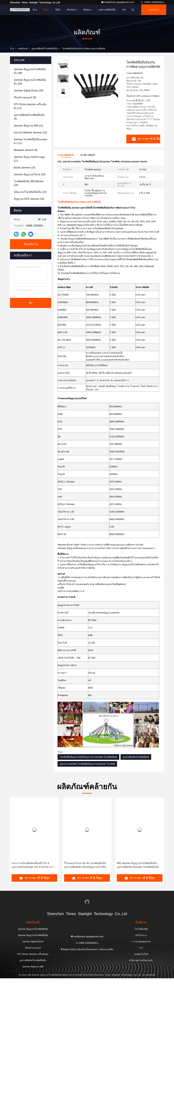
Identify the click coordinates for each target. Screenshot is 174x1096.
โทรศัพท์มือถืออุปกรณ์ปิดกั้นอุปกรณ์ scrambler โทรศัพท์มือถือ (88, 757)
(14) (24, 167)
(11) (30, 106)
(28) (30, 71)
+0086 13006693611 (152, 2)
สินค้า (46, 9)
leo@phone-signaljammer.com (117, 2)
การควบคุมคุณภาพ (141, 941)
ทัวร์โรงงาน (141, 935)
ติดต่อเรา (87, 9)
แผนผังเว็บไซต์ (141, 954)
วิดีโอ (57, 9)
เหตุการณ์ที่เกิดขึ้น (107, 9)
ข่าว (141, 948)
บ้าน (35, 9)
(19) (29, 174)
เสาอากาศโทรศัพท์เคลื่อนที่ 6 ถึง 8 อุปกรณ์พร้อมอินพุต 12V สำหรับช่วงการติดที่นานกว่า (33, 865)
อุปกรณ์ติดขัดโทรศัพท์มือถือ (44, 48)
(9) (25, 97)
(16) (29, 183)
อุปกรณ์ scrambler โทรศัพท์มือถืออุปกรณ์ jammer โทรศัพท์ (87, 764)
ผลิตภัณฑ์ (23, 48)
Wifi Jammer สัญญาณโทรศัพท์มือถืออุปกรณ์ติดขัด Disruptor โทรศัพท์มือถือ (138, 865)
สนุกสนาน (154, 9)
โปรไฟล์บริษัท (141, 929)
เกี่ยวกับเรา (72, 9)
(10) (30, 132)
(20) (28, 90)
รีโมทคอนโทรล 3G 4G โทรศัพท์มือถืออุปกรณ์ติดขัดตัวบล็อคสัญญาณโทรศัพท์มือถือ (86, 865)
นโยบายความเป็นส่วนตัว (141, 960)
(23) (30, 82)
